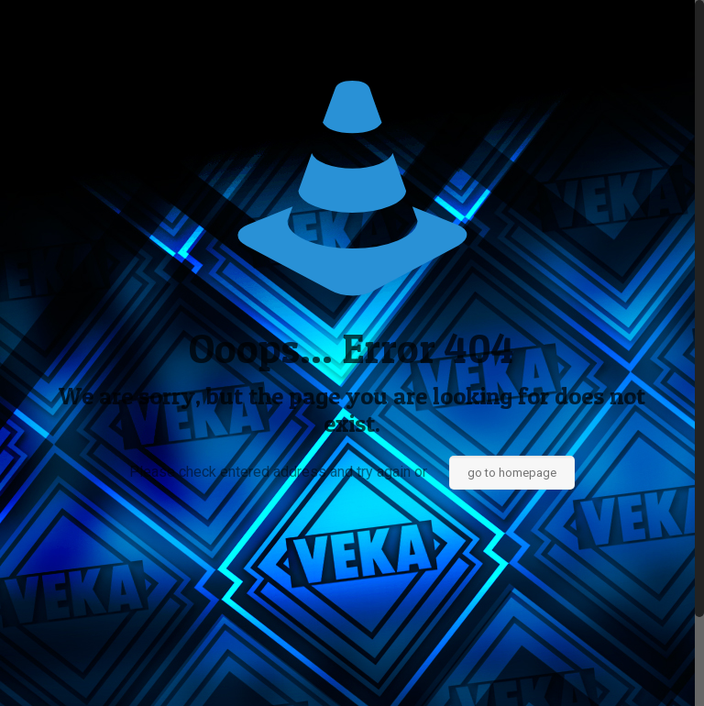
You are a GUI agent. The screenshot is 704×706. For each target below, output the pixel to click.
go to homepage (512, 473)
